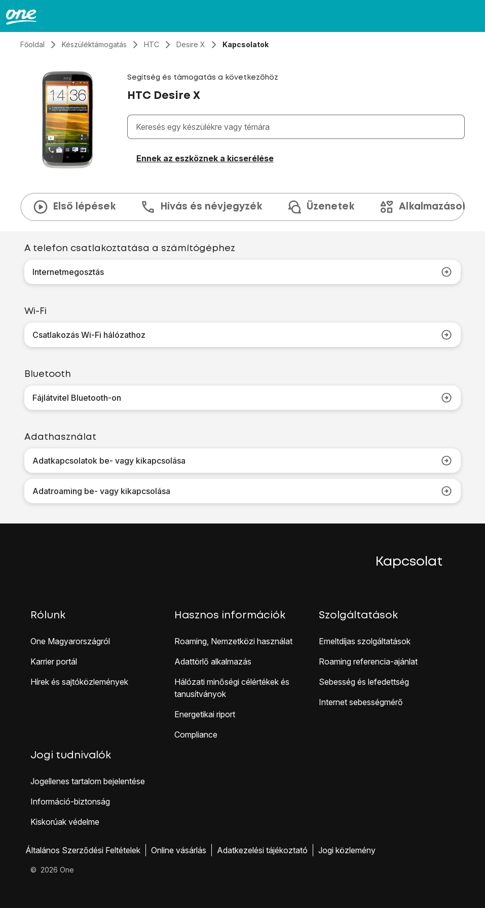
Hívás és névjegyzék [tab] (201, 207)
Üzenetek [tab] (320, 207)
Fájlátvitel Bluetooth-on (242, 398)
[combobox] (298, 126)
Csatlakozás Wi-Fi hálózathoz (242, 335)
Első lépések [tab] (74, 207)
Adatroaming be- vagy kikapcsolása (242, 491)
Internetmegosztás (242, 272)
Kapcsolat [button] (409, 562)
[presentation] (242, 207)
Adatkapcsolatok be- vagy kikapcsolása (242, 461)
